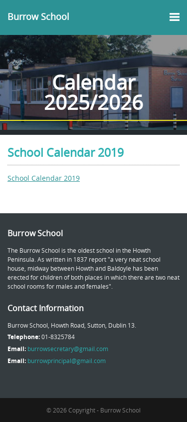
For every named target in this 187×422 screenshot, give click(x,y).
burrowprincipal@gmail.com (66, 361)
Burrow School (38, 16)
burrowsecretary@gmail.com (67, 349)
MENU (172, 17)
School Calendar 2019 (43, 178)
